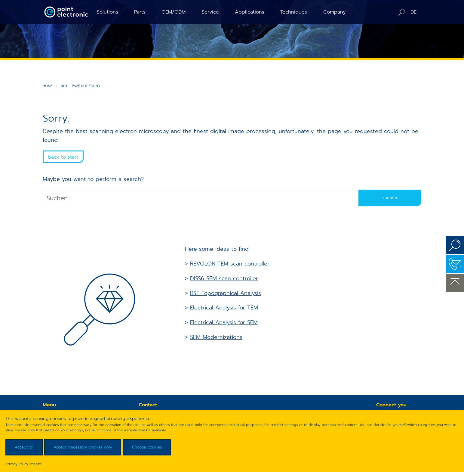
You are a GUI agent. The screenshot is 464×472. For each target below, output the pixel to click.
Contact (455, 264)
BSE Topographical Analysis (225, 293)
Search (455, 245)
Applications (249, 12)
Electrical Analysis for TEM (224, 307)
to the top (455, 283)
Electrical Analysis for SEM (224, 322)
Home (47, 85)
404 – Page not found (80, 85)
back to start (63, 157)
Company (334, 12)
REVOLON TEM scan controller (229, 263)
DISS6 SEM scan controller (224, 278)
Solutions (107, 12)
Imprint (35, 464)
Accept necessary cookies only (83, 447)
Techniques (293, 12)
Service (210, 12)
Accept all (24, 447)
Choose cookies (147, 447)
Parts (140, 12)
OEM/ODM (173, 12)
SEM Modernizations (216, 337)
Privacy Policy (16, 464)
